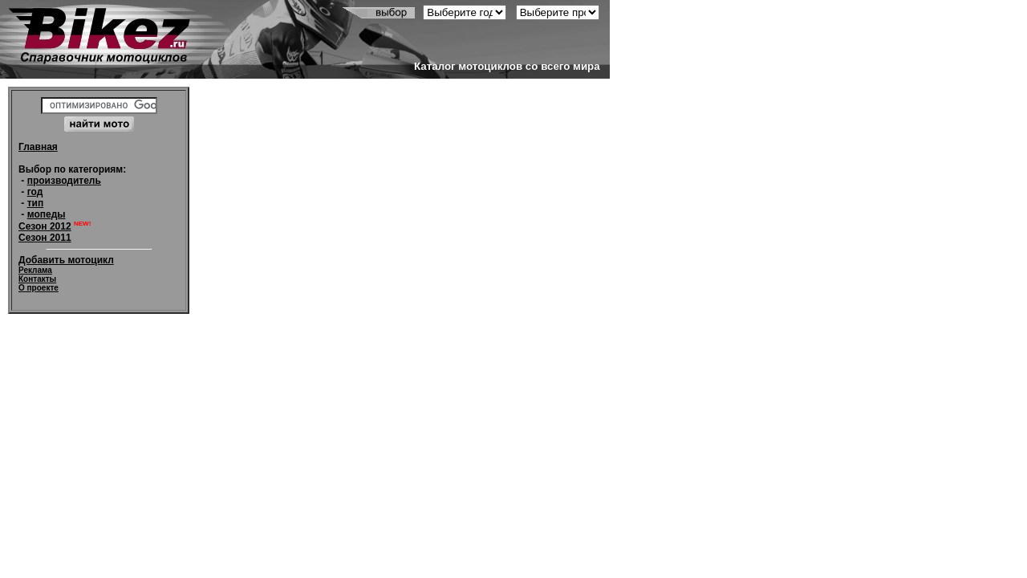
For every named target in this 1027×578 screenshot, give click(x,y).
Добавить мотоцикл (66, 260)
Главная (38, 147)
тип (35, 203)
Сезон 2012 (44, 226)
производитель (64, 180)
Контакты (37, 279)
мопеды (46, 214)
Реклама (35, 270)
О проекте (38, 287)
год (35, 191)
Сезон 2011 (44, 237)
